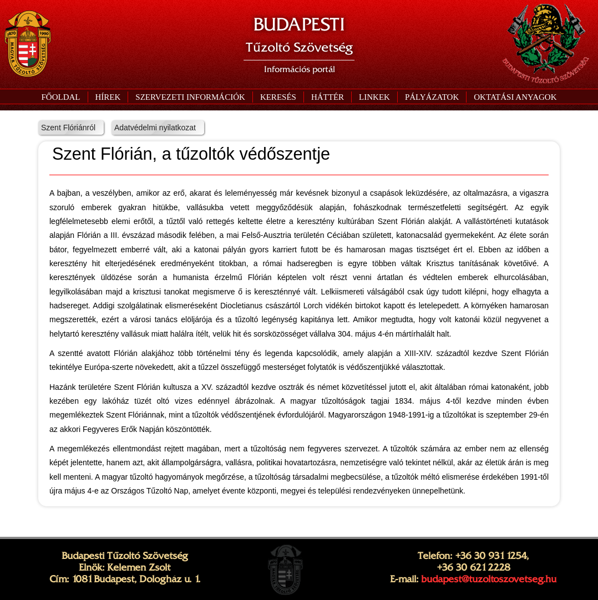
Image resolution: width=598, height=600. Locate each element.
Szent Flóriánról (68, 127)
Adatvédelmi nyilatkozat (155, 127)
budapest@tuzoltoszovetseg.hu (488, 578)
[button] (190, 97)
